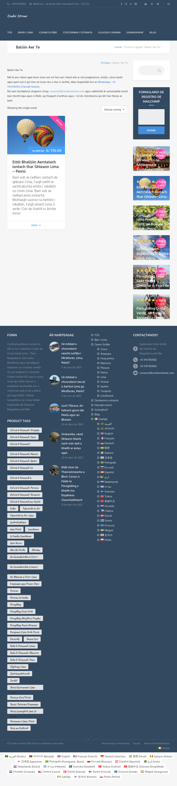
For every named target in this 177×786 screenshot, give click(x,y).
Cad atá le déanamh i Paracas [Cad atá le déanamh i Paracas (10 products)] (24, 488)
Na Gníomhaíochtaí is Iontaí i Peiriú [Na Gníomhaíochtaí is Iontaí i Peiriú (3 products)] (24, 567)
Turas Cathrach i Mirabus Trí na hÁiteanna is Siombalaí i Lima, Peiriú (150, 164)
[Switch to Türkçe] (114, 496)
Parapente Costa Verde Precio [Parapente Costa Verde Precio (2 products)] (24, 632)
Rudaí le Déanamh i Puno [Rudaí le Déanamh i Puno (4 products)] (22, 660)
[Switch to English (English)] (64, 756)
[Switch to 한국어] (114, 535)
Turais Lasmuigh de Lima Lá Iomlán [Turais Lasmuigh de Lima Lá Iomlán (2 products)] (23, 712)
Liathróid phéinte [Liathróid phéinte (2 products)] (18, 522)
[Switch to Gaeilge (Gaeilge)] (64, 776)
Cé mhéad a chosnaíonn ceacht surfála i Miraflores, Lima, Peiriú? (72, 353)
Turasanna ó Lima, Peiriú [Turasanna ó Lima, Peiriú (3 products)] (22, 721)
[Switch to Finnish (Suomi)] (100, 771)
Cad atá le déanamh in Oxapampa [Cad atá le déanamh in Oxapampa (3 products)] (20, 478)
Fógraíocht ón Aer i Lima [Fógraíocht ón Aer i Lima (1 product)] (22, 515)
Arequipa (106, 353)
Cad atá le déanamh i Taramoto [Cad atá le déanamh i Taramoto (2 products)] (25, 494)
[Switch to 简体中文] (114, 501)
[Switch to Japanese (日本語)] (30, 761)
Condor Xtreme (17, 15)
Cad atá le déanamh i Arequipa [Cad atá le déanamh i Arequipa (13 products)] (24, 430)
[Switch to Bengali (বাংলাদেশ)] (41, 756)
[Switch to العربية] (114, 423)
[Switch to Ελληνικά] (114, 525)
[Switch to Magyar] (114, 530)
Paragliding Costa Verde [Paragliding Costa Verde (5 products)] (21, 611)
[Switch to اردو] (114, 477)
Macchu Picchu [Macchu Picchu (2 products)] (17, 550)
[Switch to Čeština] (114, 511)
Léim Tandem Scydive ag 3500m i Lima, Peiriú (152, 253)
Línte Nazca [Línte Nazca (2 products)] (16, 543)
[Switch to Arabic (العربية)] (15, 756)
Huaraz (105, 381)
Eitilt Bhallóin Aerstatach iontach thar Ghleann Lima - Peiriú (153, 194)
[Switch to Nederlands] (114, 482)
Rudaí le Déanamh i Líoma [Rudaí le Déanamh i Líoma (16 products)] (22, 646)
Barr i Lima (25, 32)
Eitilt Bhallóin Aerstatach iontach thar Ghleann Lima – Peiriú (35, 167)
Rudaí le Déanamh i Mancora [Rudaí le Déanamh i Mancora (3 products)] (24, 653)
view (36, 225)
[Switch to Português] (114, 462)
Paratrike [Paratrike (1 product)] (15, 639)
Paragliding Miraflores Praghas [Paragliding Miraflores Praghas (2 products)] (25, 618)
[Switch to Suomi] (114, 520)
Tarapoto (106, 391)
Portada (105, 62)
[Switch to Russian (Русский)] (100, 761)
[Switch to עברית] (114, 486)
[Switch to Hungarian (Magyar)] (154, 771)
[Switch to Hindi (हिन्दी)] (137, 756)
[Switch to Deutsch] (114, 443)
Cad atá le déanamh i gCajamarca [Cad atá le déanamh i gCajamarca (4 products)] (20, 444)
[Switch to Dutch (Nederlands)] (27, 766)
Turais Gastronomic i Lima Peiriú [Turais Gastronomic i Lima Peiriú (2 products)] (22, 688)
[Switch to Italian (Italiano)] (161, 756)
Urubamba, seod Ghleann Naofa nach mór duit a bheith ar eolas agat (72, 443)
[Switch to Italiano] (114, 452)
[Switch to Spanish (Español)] (127, 761)
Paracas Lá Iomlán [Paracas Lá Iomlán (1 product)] (19, 597)
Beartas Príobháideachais (157, 743)
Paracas (105, 367)
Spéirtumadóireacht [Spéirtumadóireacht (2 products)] (20, 673)
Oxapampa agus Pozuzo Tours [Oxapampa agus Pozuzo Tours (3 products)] (24, 584)
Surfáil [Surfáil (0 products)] (13, 680)
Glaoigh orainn (109, 32)
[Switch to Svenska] (114, 491)
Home (118, 47)
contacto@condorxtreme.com (67, 91)
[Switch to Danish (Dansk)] (74, 771)
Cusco (104, 349)
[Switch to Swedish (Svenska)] (82, 766)
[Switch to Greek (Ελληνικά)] (126, 771)
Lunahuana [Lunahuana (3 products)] (33, 529)
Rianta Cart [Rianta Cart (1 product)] (32, 639)
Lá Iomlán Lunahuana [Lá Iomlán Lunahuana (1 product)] (20, 536)
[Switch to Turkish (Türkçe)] (109, 766)
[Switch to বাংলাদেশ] (114, 428)
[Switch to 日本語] (114, 457)
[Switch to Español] (114, 472)
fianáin (136, 743)
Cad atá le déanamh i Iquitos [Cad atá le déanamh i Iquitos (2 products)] (23, 461)
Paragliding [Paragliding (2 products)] (15, 604)
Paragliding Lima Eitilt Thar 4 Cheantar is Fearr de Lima (153, 283)
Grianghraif (135, 32)
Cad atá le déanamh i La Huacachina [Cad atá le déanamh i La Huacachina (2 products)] (21, 468)
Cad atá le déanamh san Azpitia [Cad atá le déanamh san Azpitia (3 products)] (25, 501)
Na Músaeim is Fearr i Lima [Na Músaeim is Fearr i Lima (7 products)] (23, 577)
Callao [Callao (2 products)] (13, 508)
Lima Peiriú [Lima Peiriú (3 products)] (15, 529)
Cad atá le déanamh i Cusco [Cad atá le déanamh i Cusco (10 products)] (23, 437)
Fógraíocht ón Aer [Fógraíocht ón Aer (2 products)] (31, 508)
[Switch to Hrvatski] (114, 506)
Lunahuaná (107, 395)
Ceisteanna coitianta (77, 32)
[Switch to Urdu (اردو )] (151, 761)
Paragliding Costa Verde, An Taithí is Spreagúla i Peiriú (151, 313)
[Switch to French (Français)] (85, 756)
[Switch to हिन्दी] (114, 448)
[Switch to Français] (114, 438)
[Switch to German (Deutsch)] (113, 756)
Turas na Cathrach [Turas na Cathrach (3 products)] (19, 728)
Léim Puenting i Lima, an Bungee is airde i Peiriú (151, 224)
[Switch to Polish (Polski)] (110, 776)
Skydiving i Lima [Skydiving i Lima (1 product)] (18, 666)
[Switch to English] (114, 433)
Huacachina (107, 358)
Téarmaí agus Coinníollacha (115, 743)
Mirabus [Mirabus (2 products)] (36, 550)
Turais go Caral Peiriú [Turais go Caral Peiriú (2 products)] (20, 697)
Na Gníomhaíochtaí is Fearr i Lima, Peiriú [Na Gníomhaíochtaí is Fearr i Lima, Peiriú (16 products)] (24, 557)
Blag (153, 32)
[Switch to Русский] (114, 467)
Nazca (104, 372)
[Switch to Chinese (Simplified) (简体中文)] (143, 766)
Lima (103, 377)
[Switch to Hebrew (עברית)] (54, 766)
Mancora (106, 363)
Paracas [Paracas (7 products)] (14, 590)
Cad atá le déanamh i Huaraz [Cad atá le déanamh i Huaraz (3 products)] (24, 454)
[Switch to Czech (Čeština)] (49, 771)
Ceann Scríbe (48, 32)
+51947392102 (18, 3)
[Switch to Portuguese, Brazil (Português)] (65, 761)
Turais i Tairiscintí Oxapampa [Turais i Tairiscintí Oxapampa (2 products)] (24, 704)
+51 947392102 (148, 359)
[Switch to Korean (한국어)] (85, 776)
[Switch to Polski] (114, 540)
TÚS (9, 32)
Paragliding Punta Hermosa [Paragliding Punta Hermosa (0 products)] (23, 625)
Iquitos (105, 386)
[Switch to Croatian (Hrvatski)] (22, 771)
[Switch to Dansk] (114, 515)
